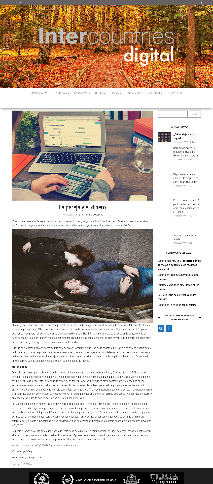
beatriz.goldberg (23, 441)
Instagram (28, 2)
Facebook (33, 2)
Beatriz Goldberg (93, 204)
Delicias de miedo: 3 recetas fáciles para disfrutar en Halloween (185, 141)
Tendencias (61, 93)
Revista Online (174, 93)
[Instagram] (161, 318)
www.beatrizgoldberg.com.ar (27, 447)
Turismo (115, 93)
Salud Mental (82, 93)
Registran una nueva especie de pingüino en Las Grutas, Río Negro (185, 168)
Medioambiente (40, 93)
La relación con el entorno (183, 295)
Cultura (100, 93)
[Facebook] (169, 318)
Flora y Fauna (134, 93)
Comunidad (19, 2)
